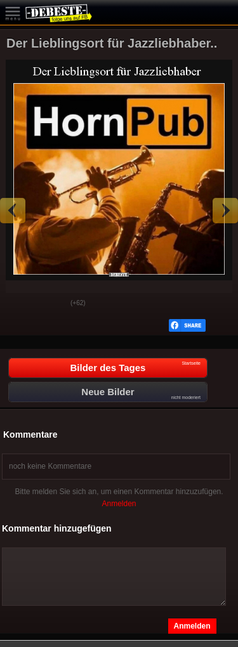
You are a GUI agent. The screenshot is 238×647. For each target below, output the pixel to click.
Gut (20, 304)
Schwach (51, 304)
